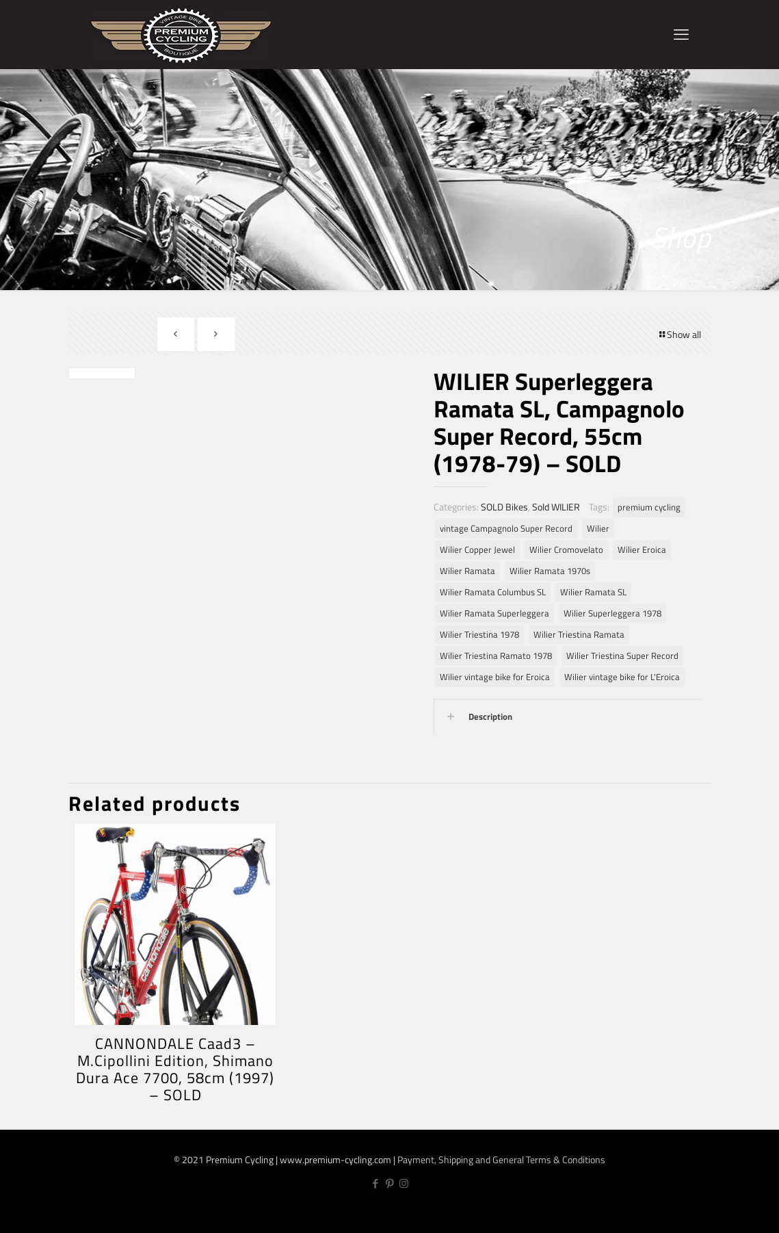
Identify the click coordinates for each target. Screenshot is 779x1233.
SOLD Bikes (504, 506)
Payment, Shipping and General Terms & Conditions (501, 1159)
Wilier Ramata (467, 570)
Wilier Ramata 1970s (550, 570)
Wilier (598, 528)
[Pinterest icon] (389, 1183)
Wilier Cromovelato (566, 549)
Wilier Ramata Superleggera (494, 613)
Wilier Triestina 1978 (479, 634)
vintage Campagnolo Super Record (506, 528)
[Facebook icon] (375, 1183)
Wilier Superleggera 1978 (612, 613)
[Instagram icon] (404, 1183)
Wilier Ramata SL (593, 592)
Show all (679, 334)
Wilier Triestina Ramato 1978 (496, 655)
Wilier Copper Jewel (477, 549)
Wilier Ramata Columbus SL (493, 592)
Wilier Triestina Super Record (622, 655)
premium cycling (649, 507)
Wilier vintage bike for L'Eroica (622, 677)
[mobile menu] (681, 34)
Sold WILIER (556, 506)
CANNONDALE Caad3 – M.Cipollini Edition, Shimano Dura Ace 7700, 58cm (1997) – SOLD (175, 1069)
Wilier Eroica (642, 549)
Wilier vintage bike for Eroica (495, 677)
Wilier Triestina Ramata (578, 634)
